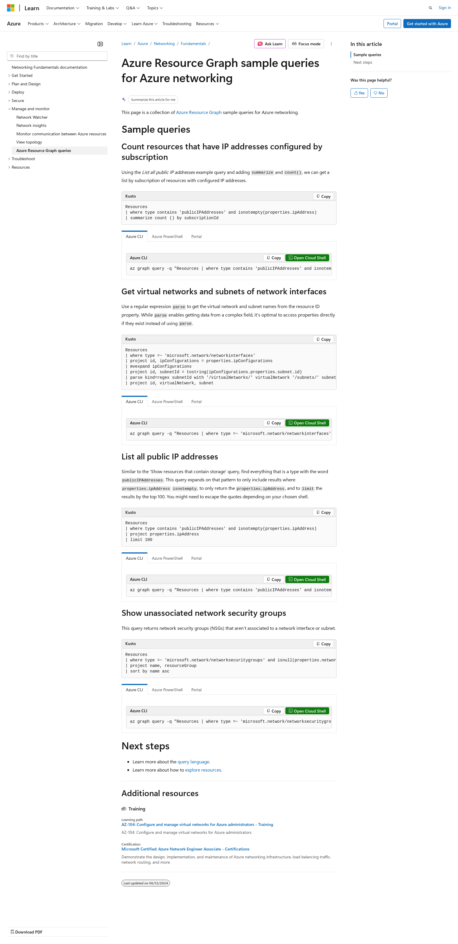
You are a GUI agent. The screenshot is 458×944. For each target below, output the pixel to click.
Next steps (362, 62)
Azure (143, 43)
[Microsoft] (11, 8)
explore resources (203, 770)
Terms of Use (213, 926)
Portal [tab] (196, 236)
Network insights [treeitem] (31, 125)
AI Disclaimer (18, 926)
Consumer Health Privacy (167, 926)
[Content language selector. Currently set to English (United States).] (33, 912)
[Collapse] (100, 44)
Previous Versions (53, 926)
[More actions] (331, 44)
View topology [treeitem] (29, 142)
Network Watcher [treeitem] (32, 117)
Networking (164, 43)
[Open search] (430, 8)
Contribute (104, 926)
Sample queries (367, 54)
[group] (229, 268)
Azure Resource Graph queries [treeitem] (43, 150)
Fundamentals (193, 43)
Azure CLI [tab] (134, 236)
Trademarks (242, 926)
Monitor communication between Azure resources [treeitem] (61, 133)
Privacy (127, 926)
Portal (392, 23)
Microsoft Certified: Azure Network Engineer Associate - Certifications (185, 849)
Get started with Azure (427, 23)
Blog (80, 926)
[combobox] (57, 56)
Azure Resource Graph (199, 112)
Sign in (445, 7)
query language (193, 761)
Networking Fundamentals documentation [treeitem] (49, 67)
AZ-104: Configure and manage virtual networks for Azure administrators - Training (197, 824)
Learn (126, 43)
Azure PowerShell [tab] (167, 236)
